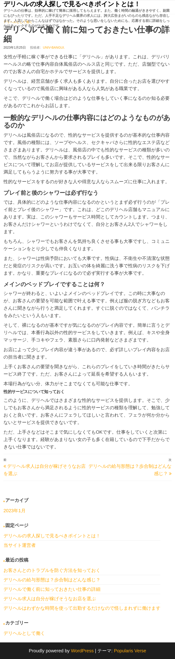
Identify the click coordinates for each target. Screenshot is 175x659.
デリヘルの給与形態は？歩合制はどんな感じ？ (51, 579)
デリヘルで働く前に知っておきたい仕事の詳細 (51, 589)
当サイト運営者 (19, 545)
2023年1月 (14, 510)
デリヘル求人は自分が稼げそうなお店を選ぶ (49, 598)
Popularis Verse (130, 650)
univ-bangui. (54, 47)
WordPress (82, 650)
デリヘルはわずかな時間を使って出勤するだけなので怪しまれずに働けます (81, 608)
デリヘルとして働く (24, 633)
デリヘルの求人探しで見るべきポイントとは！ (71, 4)
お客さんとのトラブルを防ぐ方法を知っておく (51, 570)
